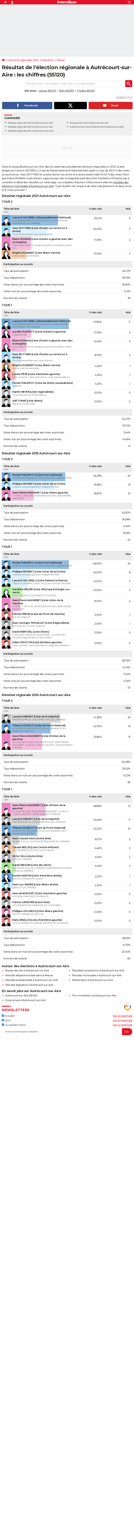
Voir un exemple (122, 1015)
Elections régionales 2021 (23, 60)
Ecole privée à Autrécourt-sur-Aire (25, 1000)
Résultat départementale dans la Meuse (29, 975)
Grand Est (48, 60)
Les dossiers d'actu (14, 1024)
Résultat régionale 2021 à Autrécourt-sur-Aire (30, 123)
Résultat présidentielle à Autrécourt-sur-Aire (31, 980)
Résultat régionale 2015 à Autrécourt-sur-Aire (30, 127)
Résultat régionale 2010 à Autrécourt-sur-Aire (30, 131)
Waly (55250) (66, 90)
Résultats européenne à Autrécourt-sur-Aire (98, 970)
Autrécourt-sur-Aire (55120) (21, 995)
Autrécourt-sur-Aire (80, 127)
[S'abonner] (67, 1031)
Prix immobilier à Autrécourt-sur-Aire (94, 995)
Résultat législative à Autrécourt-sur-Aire (29, 985)
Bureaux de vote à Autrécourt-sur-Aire (89, 123)
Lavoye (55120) (47, 90)
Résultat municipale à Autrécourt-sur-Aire (97, 975)
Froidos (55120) (86, 90)
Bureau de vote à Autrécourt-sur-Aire (27, 970)
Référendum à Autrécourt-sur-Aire (92, 980)
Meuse (61, 60)
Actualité (8, 1015)
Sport (6, 1020)
